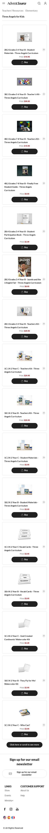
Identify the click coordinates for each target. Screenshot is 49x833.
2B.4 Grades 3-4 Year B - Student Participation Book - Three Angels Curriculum (20, 234)
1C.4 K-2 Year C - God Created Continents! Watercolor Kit (18, 638)
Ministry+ (9, 800)
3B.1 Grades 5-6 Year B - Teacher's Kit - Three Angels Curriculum (22, 96)
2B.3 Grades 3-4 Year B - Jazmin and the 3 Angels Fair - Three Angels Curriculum (22, 281)
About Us (25, 790)
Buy (24, 62)
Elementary (31, 10)
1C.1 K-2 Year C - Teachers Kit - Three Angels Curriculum (21, 370)
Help (23, 795)
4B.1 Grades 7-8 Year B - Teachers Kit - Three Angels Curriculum (22, 141)
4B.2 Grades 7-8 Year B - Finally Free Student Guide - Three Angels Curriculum (21, 186)
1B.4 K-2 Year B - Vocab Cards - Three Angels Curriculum (21, 593)
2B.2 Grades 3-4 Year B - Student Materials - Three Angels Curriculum (21, 51)
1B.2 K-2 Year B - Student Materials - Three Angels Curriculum (21, 504)
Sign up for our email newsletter (22, 773)
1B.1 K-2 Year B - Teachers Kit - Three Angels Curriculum (21, 415)
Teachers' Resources (12, 10)
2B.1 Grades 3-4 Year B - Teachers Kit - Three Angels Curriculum (22, 326)
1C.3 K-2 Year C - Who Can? (17, 725)
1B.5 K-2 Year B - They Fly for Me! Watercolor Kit (20, 682)
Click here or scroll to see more (24, 744)
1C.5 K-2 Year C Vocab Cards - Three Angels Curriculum (21, 548)
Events (8, 795)
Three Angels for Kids (13, 16)
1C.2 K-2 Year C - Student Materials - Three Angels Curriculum (21, 459)
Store (7, 790)
